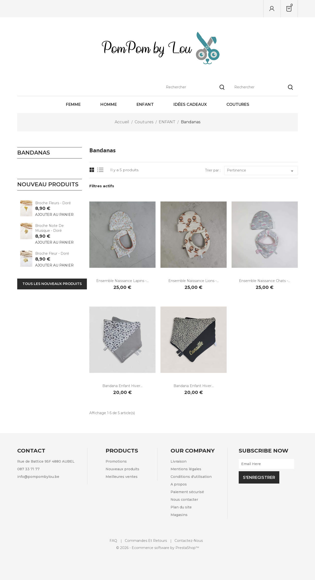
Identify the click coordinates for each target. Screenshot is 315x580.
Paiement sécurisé (187, 492)
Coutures (237, 104)
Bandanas (33, 152)
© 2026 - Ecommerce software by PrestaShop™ (157, 548)
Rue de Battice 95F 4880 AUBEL (46, 461)
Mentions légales (186, 469)
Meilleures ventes (122, 476)
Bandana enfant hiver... (122, 386)
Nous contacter (184, 499)
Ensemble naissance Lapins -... (122, 281)
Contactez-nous (188, 540)
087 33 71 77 (28, 469)
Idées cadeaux (190, 104)
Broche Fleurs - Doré (53, 203)
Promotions (116, 461)
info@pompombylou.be (38, 476)
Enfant (145, 104)
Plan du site (181, 507)
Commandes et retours (146, 540)
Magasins (179, 515)
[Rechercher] (263, 8)
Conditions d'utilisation (191, 476)
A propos (179, 484)
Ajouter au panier (54, 214)
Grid (91, 170)
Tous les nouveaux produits (52, 284)
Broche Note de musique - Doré (49, 228)
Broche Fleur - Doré (52, 253)
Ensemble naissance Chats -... (264, 281)
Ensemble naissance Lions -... (193, 281)
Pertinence (261, 171)
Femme (73, 104)
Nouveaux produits (122, 469)
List (101, 170)
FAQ (113, 540)
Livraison (179, 461)
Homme (108, 104)
